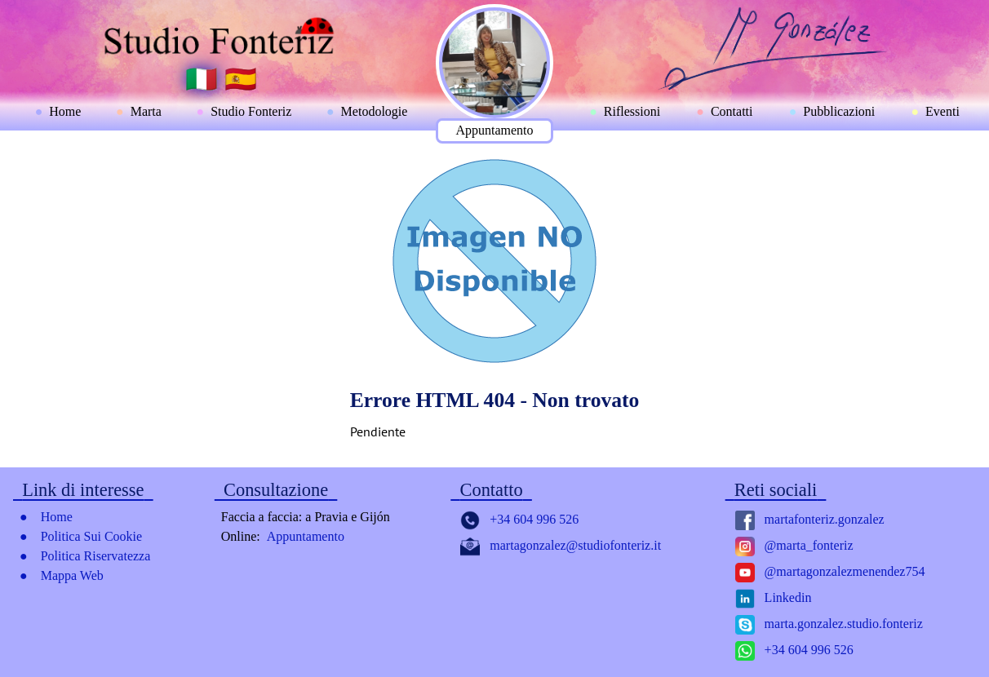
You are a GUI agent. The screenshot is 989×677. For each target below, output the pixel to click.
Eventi (942, 111)
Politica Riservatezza (96, 556)
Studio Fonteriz (251, 111)
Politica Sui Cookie (91, 536)
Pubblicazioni (839, 111)
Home (65, 111)
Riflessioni (632, 111)
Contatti (732, 111)
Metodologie (374, 111)
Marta (146, 111)
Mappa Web (72, 575)
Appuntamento (494, 130)
